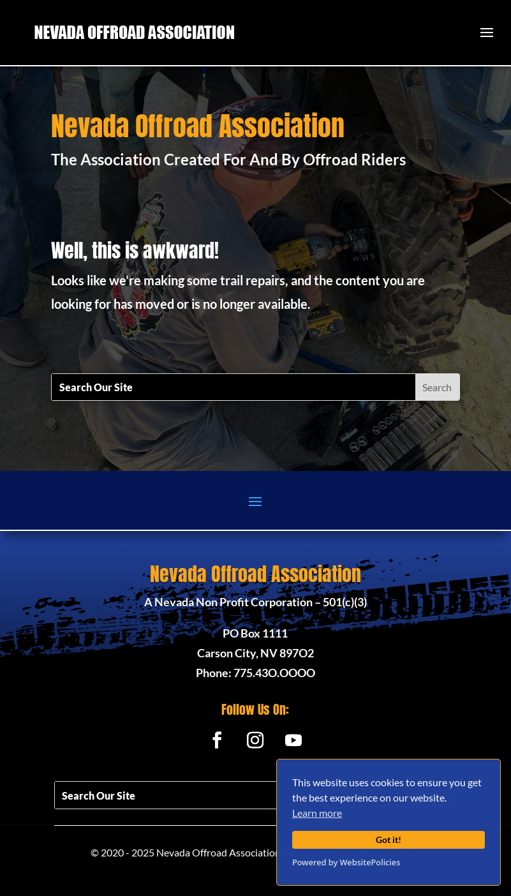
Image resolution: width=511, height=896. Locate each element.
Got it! (388, 839)
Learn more (317, 813)
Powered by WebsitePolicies (346, 862)
